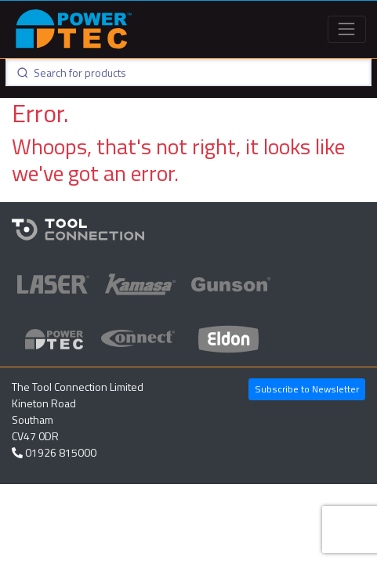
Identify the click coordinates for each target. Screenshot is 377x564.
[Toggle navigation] (347, 29)
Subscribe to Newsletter (307, 388)
